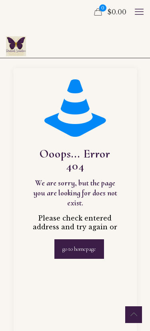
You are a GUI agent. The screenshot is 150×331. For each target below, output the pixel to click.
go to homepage (79, 249)
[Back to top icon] (133, 314)
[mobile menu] (139, 12)
